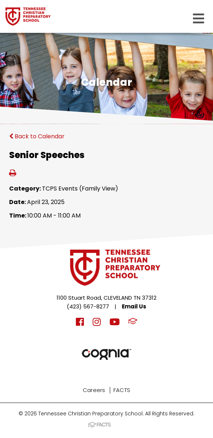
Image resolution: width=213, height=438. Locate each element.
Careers (94, 390)
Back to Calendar (37, 136)
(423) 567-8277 (88, 306)
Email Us (134, 306)
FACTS (122, 390)
